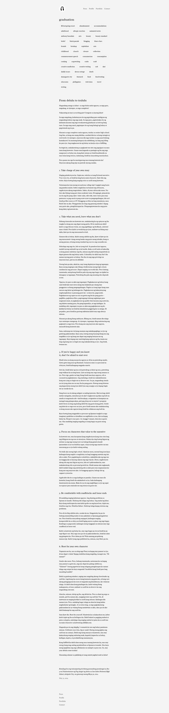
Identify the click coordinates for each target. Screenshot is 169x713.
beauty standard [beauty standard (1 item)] (101, 36)
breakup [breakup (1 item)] (74, 46)
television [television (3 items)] (88, 82)
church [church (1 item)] (76, 51)
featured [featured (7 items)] (80, 77)
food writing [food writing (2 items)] (99, 77)
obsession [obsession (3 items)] (64, 82)
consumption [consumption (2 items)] (102, 56)
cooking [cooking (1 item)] (64, 61)
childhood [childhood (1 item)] (65, 51)
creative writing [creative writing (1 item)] (85, 67)
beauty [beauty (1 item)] (88, 36)
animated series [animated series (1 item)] (95, 31)
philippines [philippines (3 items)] (77, 82)
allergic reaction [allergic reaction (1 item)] (79, 31)
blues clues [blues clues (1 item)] (98, 41)
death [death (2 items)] (91, 72)
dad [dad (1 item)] (104, 67)
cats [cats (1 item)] (94, 46)
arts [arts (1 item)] (80, 36)
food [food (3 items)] (89, 77)
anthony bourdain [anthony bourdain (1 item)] (67, 36)
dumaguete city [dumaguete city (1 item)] (66, 77)
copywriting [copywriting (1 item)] (75, 61)
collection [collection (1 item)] (96, 51)
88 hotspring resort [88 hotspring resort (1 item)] (68, 26)
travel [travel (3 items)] (99, 82)
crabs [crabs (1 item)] (87, 61)
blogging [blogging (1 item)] (87, 41)
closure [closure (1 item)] (85, 51)
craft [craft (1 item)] (95, 61)
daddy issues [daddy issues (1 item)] (65, 72)
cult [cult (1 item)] (96, 67)
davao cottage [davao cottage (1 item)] (80, 72)
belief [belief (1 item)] (63, 41)
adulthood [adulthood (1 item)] (65, 31)
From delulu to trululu (73, 100)
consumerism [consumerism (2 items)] (87, 56)
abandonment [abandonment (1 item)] (84, 26)
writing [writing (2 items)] (63, 87)
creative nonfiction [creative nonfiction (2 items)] (68, 67)
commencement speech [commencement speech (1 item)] (69, 56)
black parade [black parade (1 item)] (74, 41)
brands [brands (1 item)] (63, 46)
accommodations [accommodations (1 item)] (100, 26)
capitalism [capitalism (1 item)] (85, 46)
